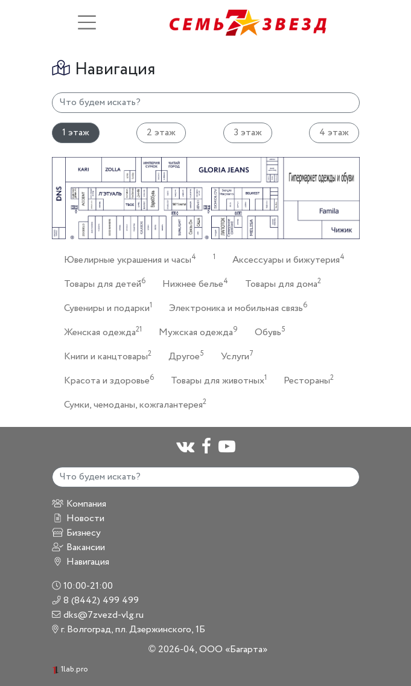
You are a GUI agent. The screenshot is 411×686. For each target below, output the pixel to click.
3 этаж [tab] (248, 132)
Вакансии (78, 547)
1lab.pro (70, 669)
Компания (79, 504)
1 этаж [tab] (75, 132)
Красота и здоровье (105, 380)
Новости (78, 518)
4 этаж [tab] (334, 132)
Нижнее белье (191, 283)
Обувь (266, 331)
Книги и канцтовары (104, 356)
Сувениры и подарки (104, 307)
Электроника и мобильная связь (234, 307)
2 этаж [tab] (161, 132)
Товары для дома (279, 283)
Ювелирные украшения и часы (126, 259)
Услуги (233, 356)
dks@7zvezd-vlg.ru (98, 615)
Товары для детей (101, 283)
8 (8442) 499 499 (95, 600)
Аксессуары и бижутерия (285, 259)
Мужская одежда (194, 331)
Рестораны (305, 380)
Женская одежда (99, 331)
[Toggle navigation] (87, 22)
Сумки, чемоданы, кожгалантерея (131, 404)
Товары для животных (215, 380)
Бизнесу (76, 533)
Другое (182, 356)
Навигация (80, 562)
